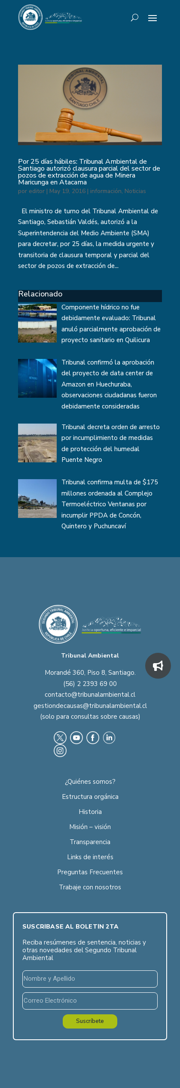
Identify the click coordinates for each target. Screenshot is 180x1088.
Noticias (135, 191)
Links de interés (90, 857)
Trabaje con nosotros (90, 887)
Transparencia (90, 842)
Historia (90, 811)
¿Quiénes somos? (90, 781)
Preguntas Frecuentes (90, 872)
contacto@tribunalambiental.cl (90, 694)
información (106, 191)
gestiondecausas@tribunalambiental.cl (90, 705)
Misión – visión (90, 827)
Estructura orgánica (90, 796)
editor (37, 191)
